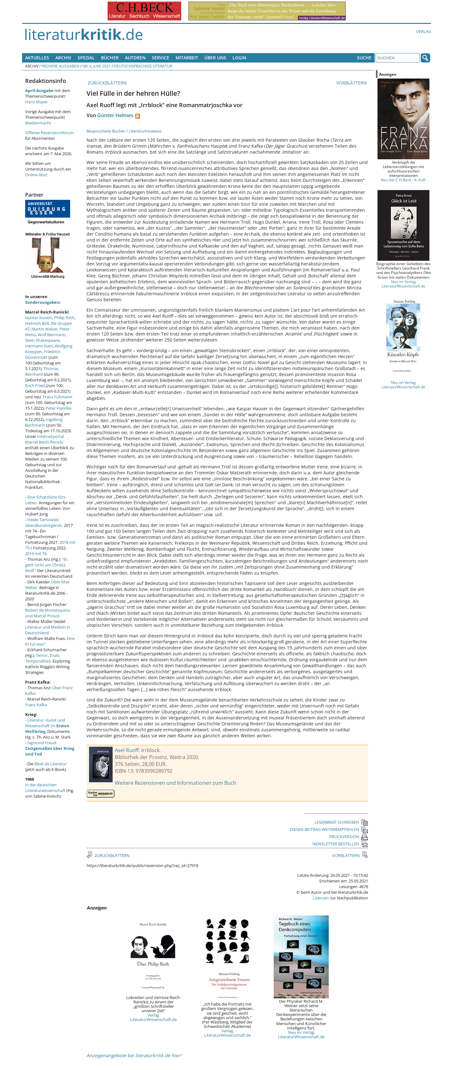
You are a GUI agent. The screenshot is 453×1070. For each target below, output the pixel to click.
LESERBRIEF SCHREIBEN (341, 822)
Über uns (215, 58)
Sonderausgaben (42, 302)
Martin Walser (44, 329)
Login (239, 58)
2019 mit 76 (36, 553)
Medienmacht (38, 123)
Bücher (110, 58)
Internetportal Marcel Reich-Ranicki (44, 439)
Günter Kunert (38, 317)
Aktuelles (37, 58)
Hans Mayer (36, 102)
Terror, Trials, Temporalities (42, 658)
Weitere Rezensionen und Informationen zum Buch (175, 782)
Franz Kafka (36, 704)
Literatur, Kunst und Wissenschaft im (47, 725)
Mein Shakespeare (42, 340)
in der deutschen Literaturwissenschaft (45, 787)
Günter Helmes (115, 115)
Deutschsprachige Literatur (143, 65)
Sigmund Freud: (49, 748)
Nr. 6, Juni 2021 (96, 65)
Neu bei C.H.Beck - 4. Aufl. (403, 179)
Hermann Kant (39, 346)
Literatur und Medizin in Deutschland (47, 630)
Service (160, 58)
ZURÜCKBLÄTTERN (107, 83)
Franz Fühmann (57, 397)
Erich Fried (35, 385)
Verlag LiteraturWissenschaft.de (153, 1017)
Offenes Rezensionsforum (49, 132)
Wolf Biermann (51, 334)
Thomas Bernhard (42, 371)
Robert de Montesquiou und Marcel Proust (47, 613)
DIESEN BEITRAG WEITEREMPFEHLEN (329, 829)
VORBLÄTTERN (352, 83)
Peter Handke (58, 408)
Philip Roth (64, 317)
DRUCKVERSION (348, 836)
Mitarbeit (187, 58)
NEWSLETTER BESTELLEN (340, 844)
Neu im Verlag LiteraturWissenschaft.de (301, 1034)
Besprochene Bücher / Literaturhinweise (124, 131)
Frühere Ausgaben (60, 65)
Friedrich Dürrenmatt (42, 354)
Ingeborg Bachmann (44, 422)
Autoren (135, 58)
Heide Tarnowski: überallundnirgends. (44, 522)
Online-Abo (35, 174)
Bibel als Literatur (50, 764)
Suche (364, 58)
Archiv (63, 58)
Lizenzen (321, 898)
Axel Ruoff (127, 750)
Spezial (86, 58)
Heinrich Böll (37, 323)
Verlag (423, 31)
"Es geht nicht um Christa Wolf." (46, 564)
